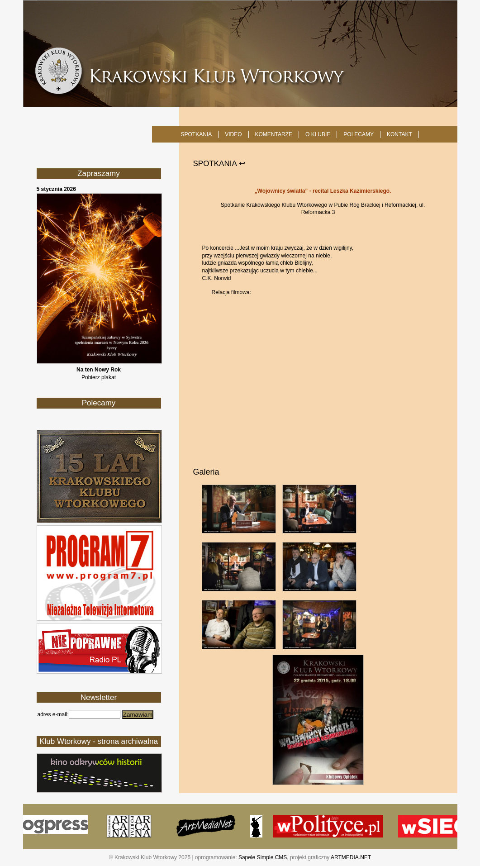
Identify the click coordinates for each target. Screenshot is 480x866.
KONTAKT (399, 134)
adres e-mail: (53, 714)
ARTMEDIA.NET (351, 857)
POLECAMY (358, 134)
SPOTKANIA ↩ (219, 163)
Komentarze (273, 134)
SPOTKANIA (196, 134)
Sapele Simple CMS (262, 857)
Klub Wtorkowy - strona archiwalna (98, 741)
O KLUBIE (317, 134)
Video (233, 134)
